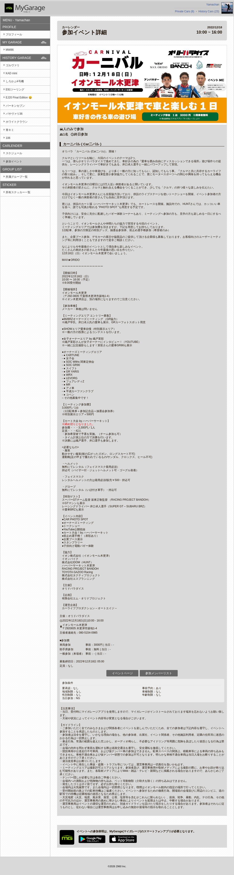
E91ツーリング (15, 89)
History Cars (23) (208, 11)
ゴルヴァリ (12, 65)
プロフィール (14, 34)
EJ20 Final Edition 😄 (19, 97)
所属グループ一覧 (17, 176)
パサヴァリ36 (14, 113)
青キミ (10, 130)
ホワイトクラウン (17, 121)
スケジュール (14, 153)
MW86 (10, 49)
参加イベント (14, 161)
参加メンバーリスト (158, 673)
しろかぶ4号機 (15, 81)
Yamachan (212, 4)
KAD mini (11, 73)
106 (8, 138)
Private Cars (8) (184, 11)
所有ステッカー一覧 (18, 192)
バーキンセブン (15, 105)
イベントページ (122, 673)
